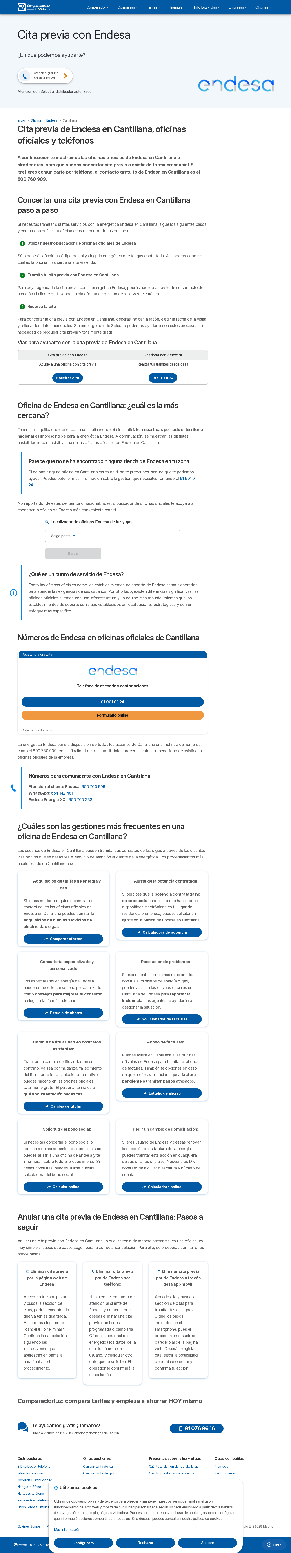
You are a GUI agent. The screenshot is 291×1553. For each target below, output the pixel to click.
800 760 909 (93, 786)
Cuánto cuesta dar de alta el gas (172, 1473)
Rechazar (145, 1543)
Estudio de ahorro (63, 1013)
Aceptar (207, 1543)
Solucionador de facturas (162, 1019)
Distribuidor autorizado (37, 730)
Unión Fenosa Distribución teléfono (43, 1507)
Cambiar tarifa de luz (98, 1466)
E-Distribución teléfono (34, 1466)
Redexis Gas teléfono (33, 1500)
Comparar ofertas (63, 939)
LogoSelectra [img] (20, 1544)
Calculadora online (161, 1187)
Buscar (73, 553)
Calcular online (63, 1187)
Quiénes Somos (29, 1526)
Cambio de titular (63, 1106)
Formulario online (112, 715)
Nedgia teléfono (29, 1487)
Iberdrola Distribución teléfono (40, 1480)
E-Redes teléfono (30, 1473)
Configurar (83, 1543)
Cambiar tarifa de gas (98, 1473)
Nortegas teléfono (31, 1493)
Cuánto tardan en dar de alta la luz (174, 1466)
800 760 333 (80, 799)
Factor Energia (225, 1473)
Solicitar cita (67, 378)
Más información (67, 1529)
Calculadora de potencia (162, 932)
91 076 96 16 (196, 1428)
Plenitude (221, 1466)
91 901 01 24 (162, 378)
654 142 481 (62, 793)
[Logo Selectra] (34, 7)
